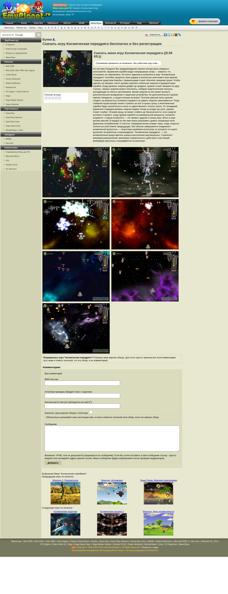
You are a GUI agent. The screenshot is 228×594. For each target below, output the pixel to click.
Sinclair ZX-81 (11, 165)
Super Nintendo (12, 104)
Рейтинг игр (21, 28)
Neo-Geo (9, 143)
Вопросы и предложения (16, 53)
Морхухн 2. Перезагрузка (65, 485)
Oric (7, 160)
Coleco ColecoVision (79, 546)
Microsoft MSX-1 (13, 156)
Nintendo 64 (110, 23)
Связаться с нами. (150, 552)
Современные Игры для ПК (18, 152)
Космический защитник (65, 516)
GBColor (67, 23)
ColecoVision (11, 75)
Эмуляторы (16, 546)
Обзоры (32, 28)
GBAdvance (53, 23)
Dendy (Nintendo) (13, 79)
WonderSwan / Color (14, 130)
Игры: (40, 28)
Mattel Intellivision (13, 83)
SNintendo (154, 23)
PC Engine (125, 23)
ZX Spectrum (11, 169)
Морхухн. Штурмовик (112, 485)
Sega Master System (14, 100)
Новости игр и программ (16, 49)
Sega (139, 23)
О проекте (10, 45)
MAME (82, 23)
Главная (9, 23)
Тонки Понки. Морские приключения (158, 485)
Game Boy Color (13, 122)
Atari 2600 (10, 66)
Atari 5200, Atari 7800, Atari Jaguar (20, 70)
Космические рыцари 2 (112, 516)
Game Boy (38, 23)
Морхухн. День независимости (158, 516)
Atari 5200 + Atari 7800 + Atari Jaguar (51, 546)
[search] (17, 34)
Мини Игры (96, 23)
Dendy (24, 23)
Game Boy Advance (14, 117)
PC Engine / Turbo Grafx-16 (17, 92)
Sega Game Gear (13, 126)
